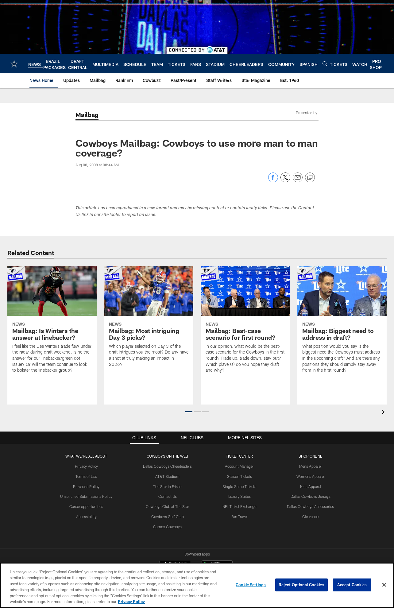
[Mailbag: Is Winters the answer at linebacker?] (52, 323)
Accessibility (86, 516)
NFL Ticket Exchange (239, 506)
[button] (189, 411)
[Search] (325, 64)
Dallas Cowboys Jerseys (310, 496)
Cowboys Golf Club (167, 516)
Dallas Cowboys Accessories (310, 506)
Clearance (310, 516)
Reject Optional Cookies (301, 584)
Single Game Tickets (239, 486)
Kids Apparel (310, 486)
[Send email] (298, 180)
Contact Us (167, 496)
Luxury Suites (239, 496)
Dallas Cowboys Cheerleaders (167, 466)
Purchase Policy (86, 486)
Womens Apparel (310, 476)
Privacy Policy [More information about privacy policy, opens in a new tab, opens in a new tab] (131, 601)
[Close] (384, 585)
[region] (197, 585)
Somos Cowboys (167, 527)
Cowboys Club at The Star (167, 506)
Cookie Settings (251, 584)
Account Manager (239, 466)
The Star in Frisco (167, 486)
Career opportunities (86, 506)
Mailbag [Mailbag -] (86, 114)
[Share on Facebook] (273, 180)
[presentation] (384, 412)
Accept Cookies (352, 584)
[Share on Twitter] (285, 180)
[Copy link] (310, 177)
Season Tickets (239, 476)
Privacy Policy (86, 466)
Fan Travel (239, 516)
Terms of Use (86, 476)
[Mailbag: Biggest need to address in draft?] (342, 323)
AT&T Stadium (167, 476)
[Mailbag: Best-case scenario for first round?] (245, 323)
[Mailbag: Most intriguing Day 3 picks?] (148, 320)
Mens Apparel (310, 466)
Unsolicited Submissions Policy (86, 496)
